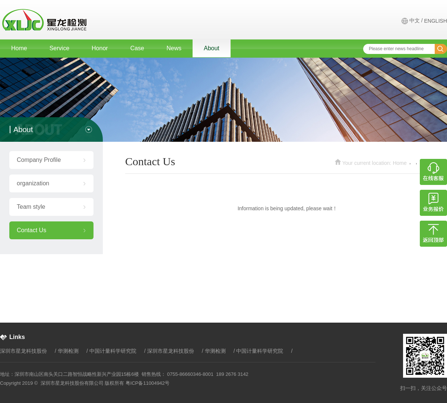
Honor (100, 48)
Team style (31, 207)
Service (59, 48)
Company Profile (39, 160)
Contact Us (31, 230)
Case (137, 48)
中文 (414, 20)
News (174, 48)
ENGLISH (435, 21)
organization (33, 183)
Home (19, 48)
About (211, 48)
